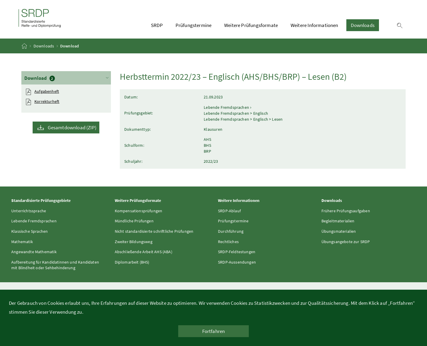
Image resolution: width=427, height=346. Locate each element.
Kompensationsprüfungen (138, 210)
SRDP (157, 25)
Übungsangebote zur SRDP (345, 241)
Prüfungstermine (194, 25)
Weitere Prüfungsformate (251, 25)
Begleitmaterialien (338, 221)
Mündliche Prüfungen (134, 221)
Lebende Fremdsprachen (34, 221)
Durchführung (230, 231)
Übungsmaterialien (338, 231)
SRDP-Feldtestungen (236, 251)
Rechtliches (228, 241)
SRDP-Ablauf (229, 210)
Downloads (363, 25)
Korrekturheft (46, 101)
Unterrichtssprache (28, 210)
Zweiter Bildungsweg (133, 241)
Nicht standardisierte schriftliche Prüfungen (154, 231)
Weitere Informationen (314, 25)
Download (67, 77)
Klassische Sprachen (29, 231)
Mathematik (22, 241)
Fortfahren (213, 331)
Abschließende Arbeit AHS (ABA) (143, 251)
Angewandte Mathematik (34, 251)
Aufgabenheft (46, 91)
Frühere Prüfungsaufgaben (345, 210)
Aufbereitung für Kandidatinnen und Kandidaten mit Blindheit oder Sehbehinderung (55, 265)
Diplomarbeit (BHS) (132, 262)
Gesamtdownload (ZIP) (72, 127)
